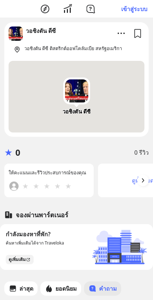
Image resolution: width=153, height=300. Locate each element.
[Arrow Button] (143, 180)
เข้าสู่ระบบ (134, 9)
